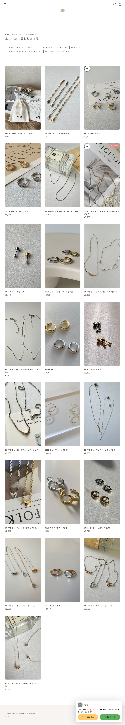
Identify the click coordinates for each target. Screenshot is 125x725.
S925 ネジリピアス (78, 48)
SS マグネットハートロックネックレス (54, 48)
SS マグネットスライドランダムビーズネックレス (24, 52)
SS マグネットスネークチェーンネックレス (21, 48)
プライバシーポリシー (11, 714)
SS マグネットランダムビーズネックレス (59, 52)
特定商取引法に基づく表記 (27, 714)
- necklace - (15, 35)
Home (7, 35)
